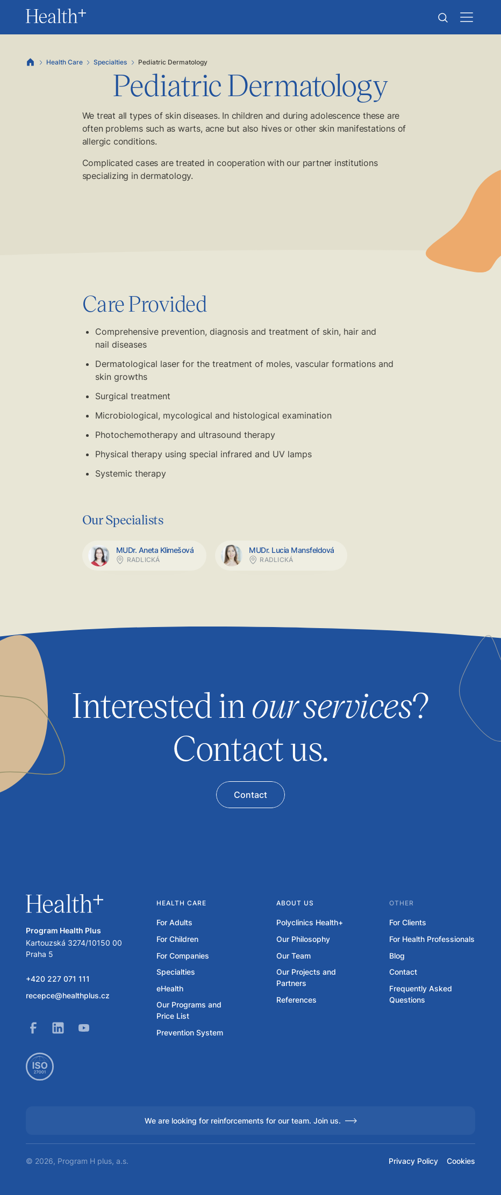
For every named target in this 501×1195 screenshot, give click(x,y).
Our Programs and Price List (188, 1010)
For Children (177, 939)
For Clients (407, 922)
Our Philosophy (303, 939)
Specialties (110, 62)
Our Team (293, 955)
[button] (443, 17)
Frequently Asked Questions (420, 994)
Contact (403, 971)
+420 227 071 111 (58, 978)
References (296, 999)
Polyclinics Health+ (309, 922)
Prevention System (189, 1032)
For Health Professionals (432, 939)
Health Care (64, 62)
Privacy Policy (413, 1160)
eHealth (169, 988)
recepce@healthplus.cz (68, 995)
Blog (397, 955)
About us (295, 903)
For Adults (174, 922)
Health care (181, 903)
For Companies (182, 955)
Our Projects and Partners (306, 977)
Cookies (461, 1160)
